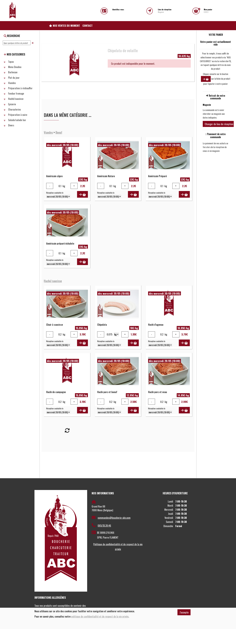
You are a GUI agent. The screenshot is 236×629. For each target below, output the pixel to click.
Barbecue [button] (10, 72)
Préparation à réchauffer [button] (18, 88)
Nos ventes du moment (64, 25)
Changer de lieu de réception (219, 124)
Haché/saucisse (53, 281)
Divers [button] (9, 125)
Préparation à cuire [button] (15, 115)
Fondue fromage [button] (14, 93)
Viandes (48, 132)
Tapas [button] (9, 61)
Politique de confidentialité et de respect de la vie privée (118, 546)
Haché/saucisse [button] (13, 99)
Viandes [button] (10, 83)
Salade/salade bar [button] (15, 120)
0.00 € (208, 10)
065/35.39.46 (101, 525)
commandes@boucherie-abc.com (111, 518)
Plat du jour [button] (12, 77)
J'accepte (184, 612)
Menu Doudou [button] (12, 67)
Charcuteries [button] (12, 109)
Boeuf (59, 132)
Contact (87, 25)
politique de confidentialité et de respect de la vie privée (100, 616)
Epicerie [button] (10, 104)
